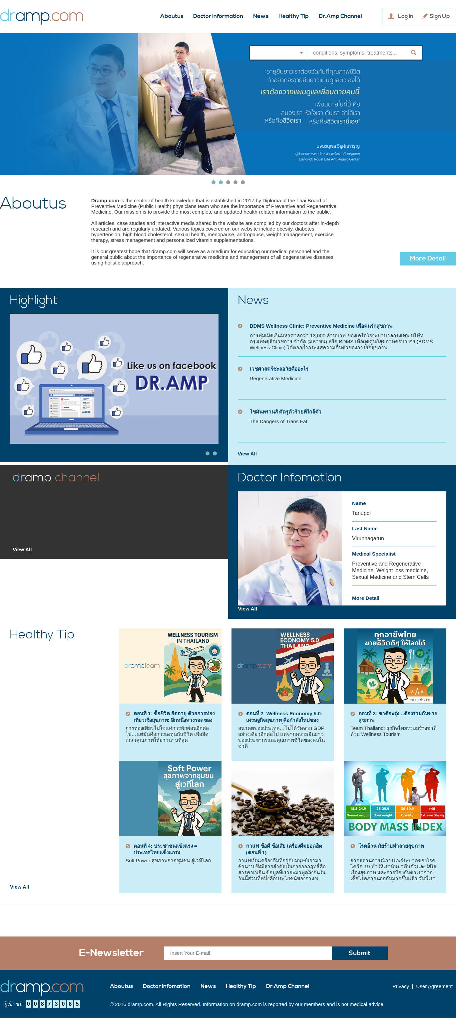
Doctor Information (218, 16)
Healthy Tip (293, 16)
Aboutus (171, 16)
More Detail (428, 258)
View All (247, 453)
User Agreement (434, 986)
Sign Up (440, 16)
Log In (405, 16)
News (260, 16)
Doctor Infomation (167, 986)
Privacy (400, 986)
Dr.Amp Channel (340, 16)
